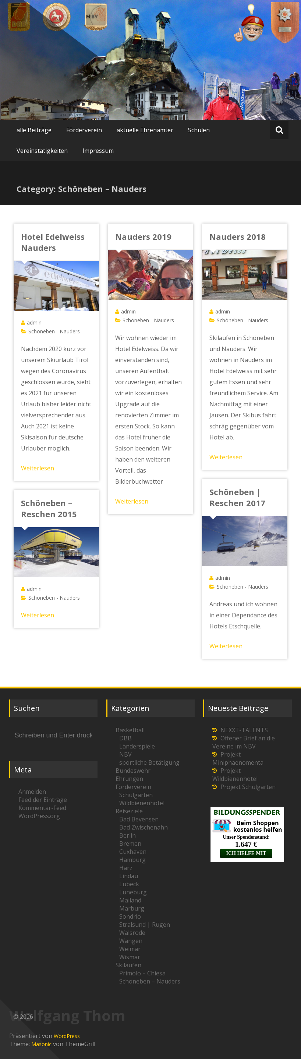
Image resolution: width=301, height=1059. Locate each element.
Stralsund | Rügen (144, 925)
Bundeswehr (133, 771)
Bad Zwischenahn (143, 827)
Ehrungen (129, 779)
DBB (125, 738)
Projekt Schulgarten (248, 787)
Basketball (130, 730)
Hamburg (132, 860)
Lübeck (129, 884)
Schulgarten (136, 795)
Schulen (199, 130)
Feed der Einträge (42, 800)
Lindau (128, 876)
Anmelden (32, 792)
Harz (125, 868)
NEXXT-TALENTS (244, 730)
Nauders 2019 (143, 236)
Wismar (129, 957)
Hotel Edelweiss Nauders (53, 242)
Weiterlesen (37, 468)
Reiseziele (129, 811)
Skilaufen (128, 965)
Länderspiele (137, 746)
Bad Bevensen (139, 819)
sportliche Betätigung (149, 762)
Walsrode (132, 933)
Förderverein (84, 130)
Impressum (98, 151)
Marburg (131, 908)
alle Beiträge (34, 130)
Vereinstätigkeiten (42, 151)
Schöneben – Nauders (149, 981)
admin (34, 322)
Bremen (130, 843)
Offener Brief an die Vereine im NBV (243, 742)
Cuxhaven (132, 852)
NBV (125, 754)
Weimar (130, 949)
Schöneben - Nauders (54, 331)
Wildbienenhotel (141, 803)
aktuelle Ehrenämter (145, 130)
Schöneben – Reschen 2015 (49, 508)
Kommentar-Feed (42, 808)
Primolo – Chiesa (142, 973)
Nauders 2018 (237, 236)
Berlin (127, 835)
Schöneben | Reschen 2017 (237, 497)
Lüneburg (133, 892)
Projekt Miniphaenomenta (237, 758)
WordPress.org (39, 816)
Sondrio (130, 916)
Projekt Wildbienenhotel (235, 775)
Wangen (130, 941)
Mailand (130, 900)
